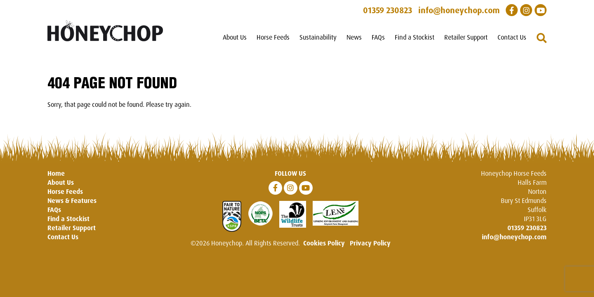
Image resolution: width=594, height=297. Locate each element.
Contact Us (511, 37)
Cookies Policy (324, 243)
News (354, 37)
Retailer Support (466, 37)
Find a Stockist (414, 37)
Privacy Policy (370, 243)
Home (56, 173)
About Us (235, 37)
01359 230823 (527, 228)
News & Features (72, 200)
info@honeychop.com (514, 237)
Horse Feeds (273, 37)
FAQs (378, 37)
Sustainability (318, 37)
